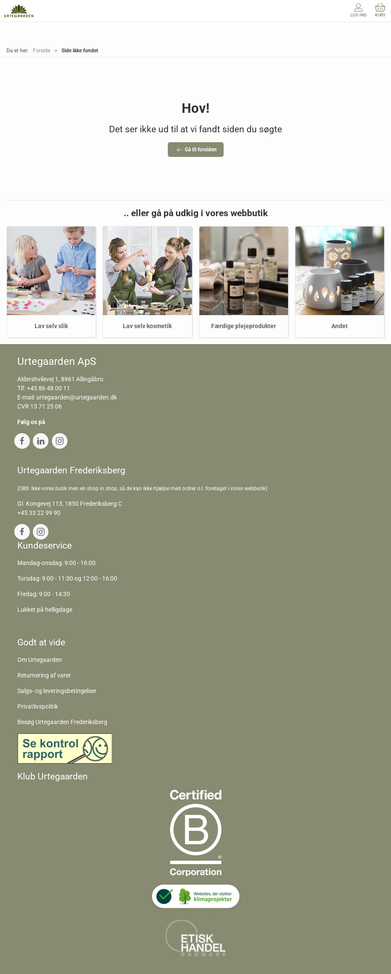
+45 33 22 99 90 (39, 512)
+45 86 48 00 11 (48, 388)
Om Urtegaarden (39, 659)
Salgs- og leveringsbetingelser (56, 690)
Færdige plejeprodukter (243, 326)
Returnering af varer (44, 675)
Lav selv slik (51, 326)
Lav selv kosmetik (147, 326)
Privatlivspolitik (37, 706)
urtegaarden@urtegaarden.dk (76, 397)
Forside (41, 51)
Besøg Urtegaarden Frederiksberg (62, 722)
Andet (339, 326)
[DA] (19, 11)
